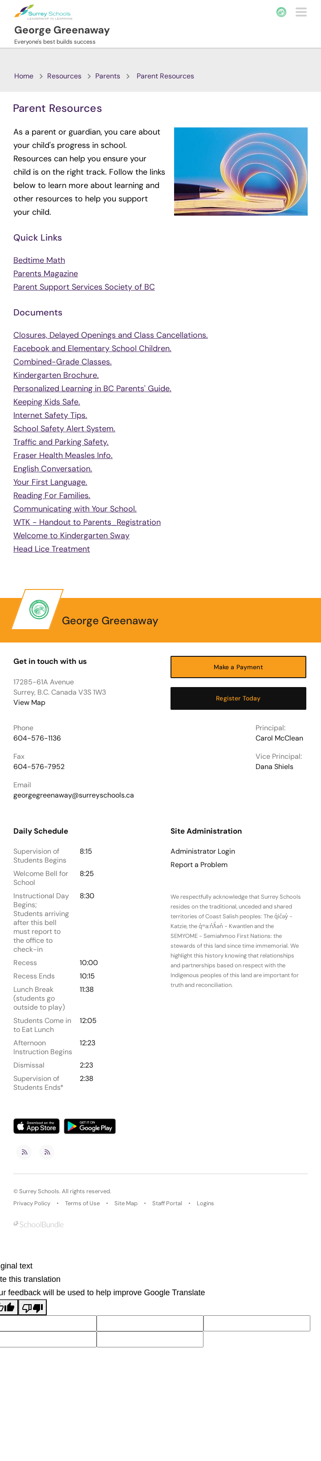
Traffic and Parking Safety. (61, 442)
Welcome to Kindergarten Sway (71, 535)
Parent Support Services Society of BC (84, 287)
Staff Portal (167, 1203)
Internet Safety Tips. (50, 415)
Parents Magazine (45, 273)
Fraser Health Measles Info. (63, 455)
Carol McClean (279, 738)
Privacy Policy (31, 1203)
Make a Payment (238, 667)
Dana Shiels (274, 766)
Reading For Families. (51, 495)
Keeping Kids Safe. (46, 402)
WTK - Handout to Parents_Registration (87, 522)
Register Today (238, 698)
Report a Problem (199, 864)
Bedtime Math (39, 260)
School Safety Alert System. (64, 428)
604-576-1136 (37, 738)
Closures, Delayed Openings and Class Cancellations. (110, 335)
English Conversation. (52, 468)
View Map (29, 702)
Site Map (126, 1203)
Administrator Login (203, 851)
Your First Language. (50, 482)
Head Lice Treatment (51, 549)
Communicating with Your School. (75, 508)
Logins (205, 1203)
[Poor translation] (32, 1307)
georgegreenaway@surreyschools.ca (73, 795)
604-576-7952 (39, 766)
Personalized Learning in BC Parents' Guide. (92, 388)
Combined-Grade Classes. (62, 361)
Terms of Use (82, 1203)
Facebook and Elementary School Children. (92, 348)
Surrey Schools (39, 1191)
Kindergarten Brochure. (56, 375)
